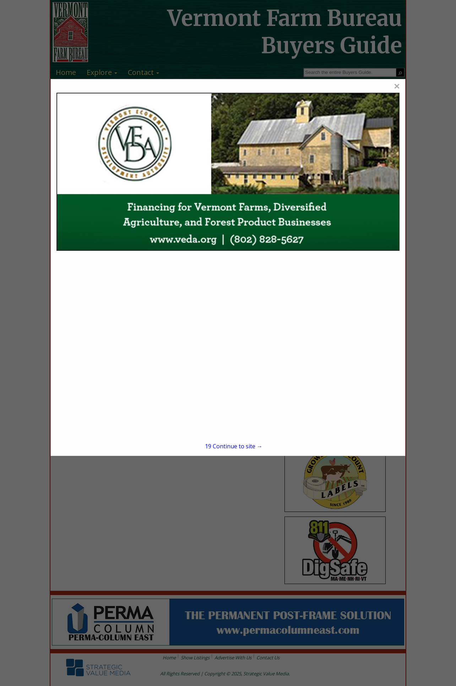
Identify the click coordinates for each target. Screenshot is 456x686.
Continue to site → (233, 446)
